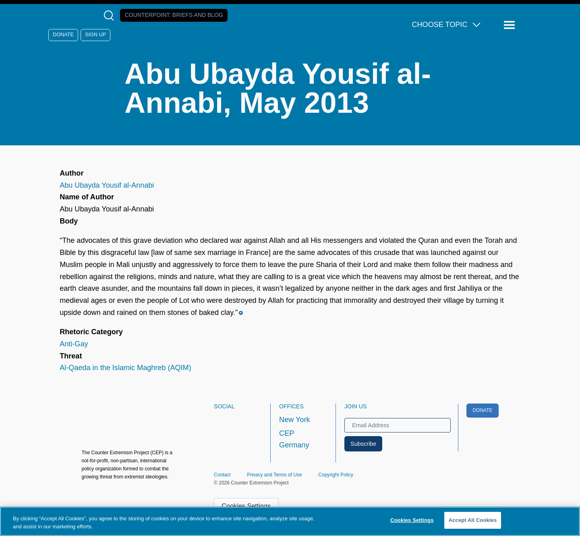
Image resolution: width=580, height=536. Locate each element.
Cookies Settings (246, 505)
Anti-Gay (74, 344)
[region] (290, 521)
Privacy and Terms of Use (274, 475)
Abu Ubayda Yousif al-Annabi (107, 185)
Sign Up (95, 34)
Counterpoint (174, 15)
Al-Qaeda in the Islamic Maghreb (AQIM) (125, 368)
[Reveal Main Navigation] (510, 25)
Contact (222, 475)
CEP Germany (294, 439)
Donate (63, 34)
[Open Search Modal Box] (110, 15)
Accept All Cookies (473, 520)
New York (294, 420)
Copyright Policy (335, 475)
